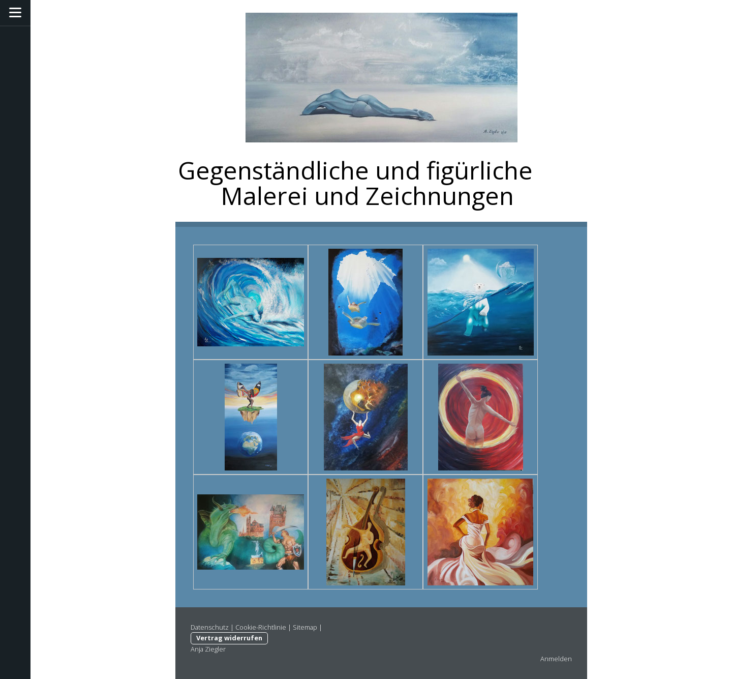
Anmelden (556, 658)
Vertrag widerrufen (229, 637)
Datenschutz (210, 627)
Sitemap (305, 627)
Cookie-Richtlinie (260, 627)
